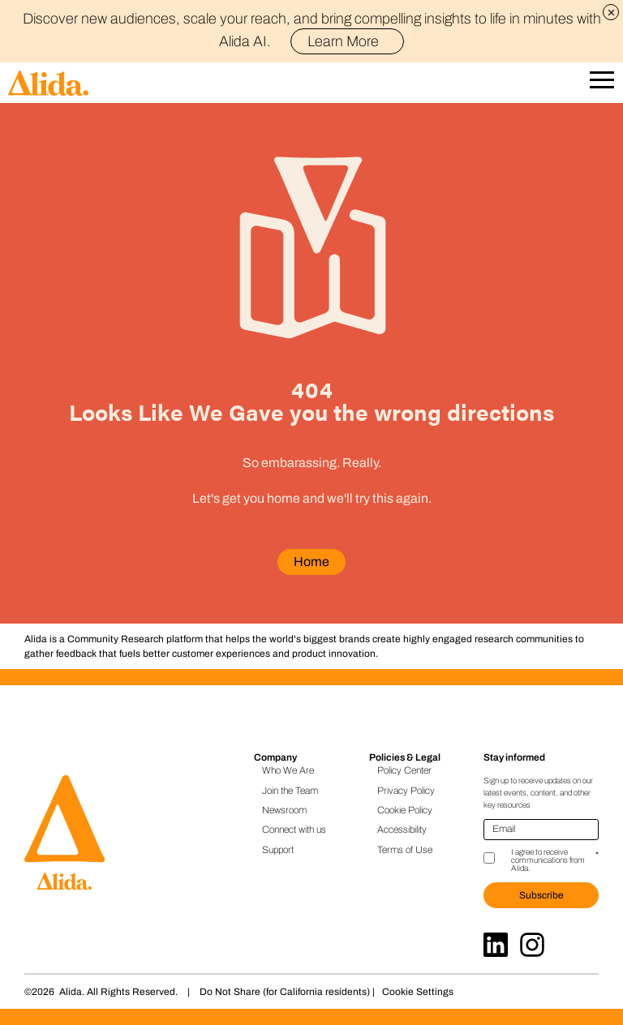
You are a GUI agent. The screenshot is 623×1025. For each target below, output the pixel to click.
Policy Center (404, 770)
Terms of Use (404, 850)
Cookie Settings (417, 991)
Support (278, 850)
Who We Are (288, 770)
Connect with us (294, 829)
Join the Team (290, 790)
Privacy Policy (406, 790)
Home (311, 561)
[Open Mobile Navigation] (602, 83)
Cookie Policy (404, 810)
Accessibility (402, 829)
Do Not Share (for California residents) (285, 991)
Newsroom (284, 810)
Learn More (350, 41)
